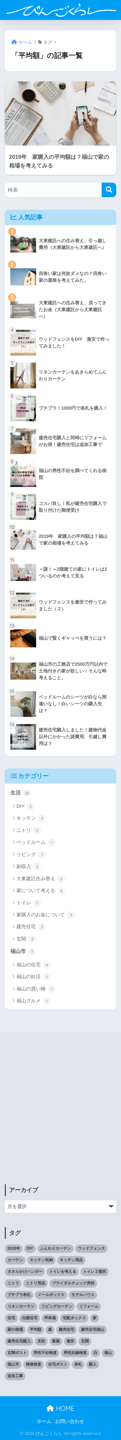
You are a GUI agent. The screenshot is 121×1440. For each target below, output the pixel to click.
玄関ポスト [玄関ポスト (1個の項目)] (17, 1352)
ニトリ (28, 830)
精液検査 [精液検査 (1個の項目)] (33, 1364)
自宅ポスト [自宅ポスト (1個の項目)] (57, 1364)
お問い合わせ (69, 1421)
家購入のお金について (45, 915)
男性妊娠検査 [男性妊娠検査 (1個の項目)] (75, 1352)
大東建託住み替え (40, 879)
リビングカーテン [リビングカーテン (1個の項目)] (56, 1306)
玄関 (26, 939)
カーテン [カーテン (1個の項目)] (15, 1260)
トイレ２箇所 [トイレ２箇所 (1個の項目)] (94, 1271)
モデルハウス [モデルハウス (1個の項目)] (83, 1294)
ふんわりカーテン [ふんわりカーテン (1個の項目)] (55, 1248)
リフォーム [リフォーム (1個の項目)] (88, 1306)
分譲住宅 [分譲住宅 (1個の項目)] (29, 1318)
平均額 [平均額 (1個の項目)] (35, 1329)
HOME (60, 1408)
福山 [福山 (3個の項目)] (108, 1352)
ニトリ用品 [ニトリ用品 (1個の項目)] (35, 1283)
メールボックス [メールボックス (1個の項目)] (51, 1294)
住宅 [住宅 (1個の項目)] (11, 1318)
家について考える (40, 891)
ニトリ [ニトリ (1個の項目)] (13, 1283)
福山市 (23, 952)
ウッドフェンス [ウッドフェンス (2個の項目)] (91, 1248)
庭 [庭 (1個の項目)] (50, 1329)
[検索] (109, 190)
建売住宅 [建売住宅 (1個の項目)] (66, 1329)
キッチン (31, 818)
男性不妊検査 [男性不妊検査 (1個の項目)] (45, 1352)
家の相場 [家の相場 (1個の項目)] (15, 1329)
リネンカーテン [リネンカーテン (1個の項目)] (21, 1306)
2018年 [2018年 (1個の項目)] (13, 1248)
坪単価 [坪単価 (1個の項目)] (50, 1318)
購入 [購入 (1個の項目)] (92, 1364)
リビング (31, 855)
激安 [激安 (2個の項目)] (70, 1341)
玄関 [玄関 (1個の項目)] (85, 1341)
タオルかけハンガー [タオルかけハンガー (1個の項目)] (24, 1271)
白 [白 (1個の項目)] (95, 1352)
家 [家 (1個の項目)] (94, 1318)
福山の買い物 (35, 989)
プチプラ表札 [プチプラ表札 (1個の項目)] (19, 1294)
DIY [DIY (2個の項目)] (30, 1248)
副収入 (28, 867)
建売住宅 (31, 927)
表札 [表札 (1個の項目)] (78, 1364)
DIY (25, 806)
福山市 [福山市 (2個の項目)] (13, 1364)
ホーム (44, 1421)
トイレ (28, 903)
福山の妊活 (33, 977)
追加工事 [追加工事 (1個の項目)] (15, 1376)
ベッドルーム (35, 842)
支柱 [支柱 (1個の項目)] (41, 1341)
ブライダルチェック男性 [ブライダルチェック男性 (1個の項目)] (73, 1283)
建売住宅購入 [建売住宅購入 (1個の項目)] (19, 1341)
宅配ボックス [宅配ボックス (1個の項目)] (74, 1318)
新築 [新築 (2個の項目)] (56, 1341)
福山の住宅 (33, 965)
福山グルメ (33, 1001)
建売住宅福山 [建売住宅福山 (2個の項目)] (92, 1329)
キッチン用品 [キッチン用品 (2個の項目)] (71, 1260)
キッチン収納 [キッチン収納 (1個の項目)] (41, 1260)
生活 (20, 793)
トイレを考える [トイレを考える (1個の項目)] (62, 1271)
